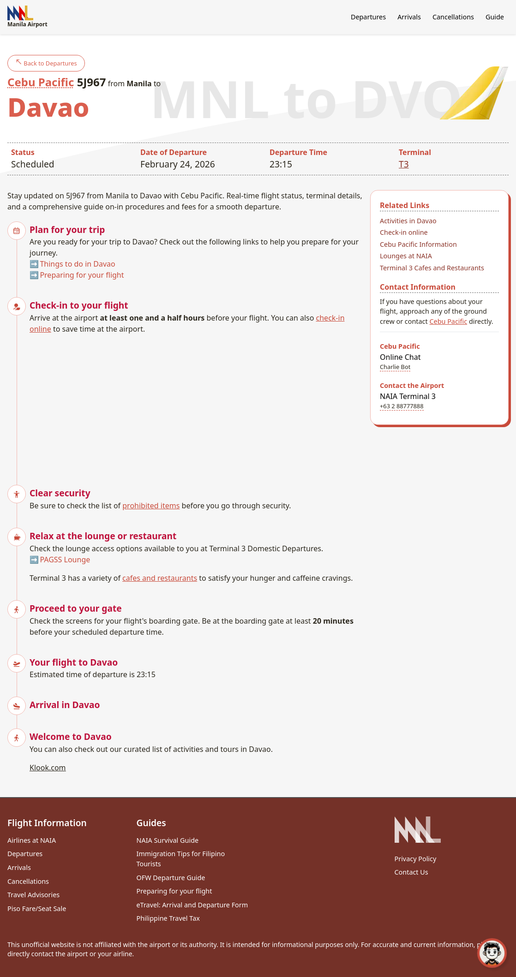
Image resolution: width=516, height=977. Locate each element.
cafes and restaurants (159, 578)
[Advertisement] (196, 403)
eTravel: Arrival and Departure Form (192, 904)
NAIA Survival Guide (168, 840)
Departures (368, 16)
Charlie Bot (395, 367)
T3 (404, 164)
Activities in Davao (408, 220)
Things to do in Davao (77, 264)
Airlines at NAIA (31, 840)
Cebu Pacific (40, 81)
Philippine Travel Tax (168, 918)
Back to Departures (46, 63)
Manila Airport (27, 17)
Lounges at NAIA (406, 255)
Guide (495, 16)
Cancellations (453, 16)
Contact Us (411, 872)
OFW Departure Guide (171, 877)
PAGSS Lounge (65, 559)
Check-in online (404, 232)
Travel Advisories (33, 894)
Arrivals (409, 16)
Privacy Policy (416, 858)
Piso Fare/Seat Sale (36, 908)
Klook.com (48, 768)
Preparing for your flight (82, 275)
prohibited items (151, 505)
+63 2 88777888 (402, 406)
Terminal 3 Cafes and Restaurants (432, 267)
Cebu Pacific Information (418, 244)
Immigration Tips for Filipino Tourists (181, 858)
